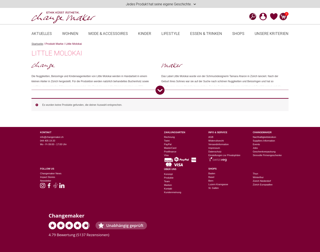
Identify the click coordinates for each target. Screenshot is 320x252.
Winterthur (258, 177)
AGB (210, 137)
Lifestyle (170, 33)
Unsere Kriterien (272, 33)
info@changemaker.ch (52, 137)
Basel (211, 177)
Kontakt (168, 188)
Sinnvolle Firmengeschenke (267, 155)
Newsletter (45, 180)
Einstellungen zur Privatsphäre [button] (224, 155)
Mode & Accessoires (108, 33)
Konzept (168, 174)
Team (167, 181)
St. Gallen (213, 188)
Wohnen (70, 33)
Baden (211, 173)
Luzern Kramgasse (218, 184)
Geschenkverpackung (264, 151)
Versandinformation (218, 144)
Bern (210, 180)
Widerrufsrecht (216, 140)
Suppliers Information (264, 140)
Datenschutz (214, 151)
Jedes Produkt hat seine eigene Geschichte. (161, 4)
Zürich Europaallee (262, 184)
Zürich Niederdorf (262, 181)
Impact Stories (47, 177)
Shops (238, 33)
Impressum (214, 148)
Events (256, 144)
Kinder (144, 33)
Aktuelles (41, 33)
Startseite (37, 43)
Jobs (255, 148)
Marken (168, 185)
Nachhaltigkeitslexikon (264, 137)
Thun (255, 173)
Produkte (168, 177)
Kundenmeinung (172, 192)
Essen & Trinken (206, 33)
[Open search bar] (251, 16)
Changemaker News (50, 173)
